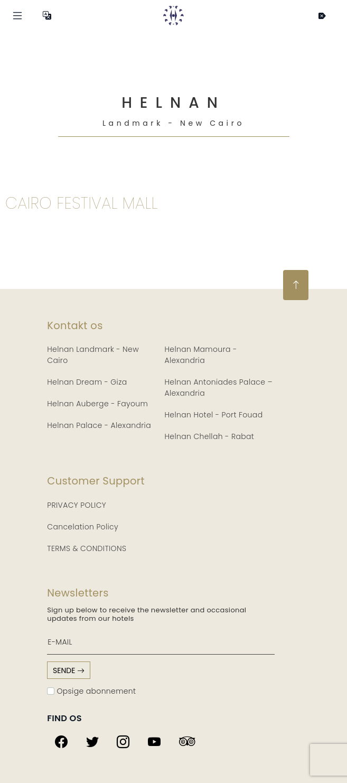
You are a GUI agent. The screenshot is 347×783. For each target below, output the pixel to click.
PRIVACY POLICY (76, 505)
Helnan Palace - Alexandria (99, 425)
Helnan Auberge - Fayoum (97, 403)
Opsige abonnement (91, 691)
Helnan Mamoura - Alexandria (201, 355)
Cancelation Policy (82, 526)
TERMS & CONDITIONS (86, 548)
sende (69, 670)
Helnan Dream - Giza (87, 382)
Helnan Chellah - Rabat (210, 436)
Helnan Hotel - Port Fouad (214, 414)
